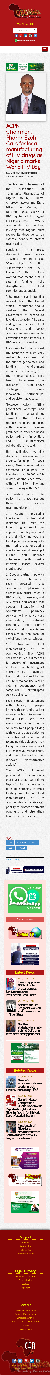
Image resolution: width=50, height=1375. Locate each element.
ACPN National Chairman (27, 842)
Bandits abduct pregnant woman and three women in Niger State (23, 1009)
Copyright (25, 1287)
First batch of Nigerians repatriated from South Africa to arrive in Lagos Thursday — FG (23, 1131)
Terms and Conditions (25, 1276)
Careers (25, 1325)
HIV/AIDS (21, 848)
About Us (25, 1242)
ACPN (10, 842)
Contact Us (25, 1246)
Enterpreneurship (25, 1317)
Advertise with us (25, 1253)
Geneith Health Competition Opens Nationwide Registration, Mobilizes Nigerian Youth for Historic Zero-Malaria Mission (24, 1107)
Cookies (25, 1283)
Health (10, 848)
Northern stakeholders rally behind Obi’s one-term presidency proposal (23, 1029)
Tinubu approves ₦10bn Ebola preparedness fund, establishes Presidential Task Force (23, 988)
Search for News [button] (25, 919)
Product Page (25, 1328)
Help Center (25, 1250)
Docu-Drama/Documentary (25, 1321)
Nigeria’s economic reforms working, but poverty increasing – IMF (24, 1085)
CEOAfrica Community (25, 1310)
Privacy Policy (25, 1280)
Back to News (13, 859)
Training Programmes (25, 1314)
